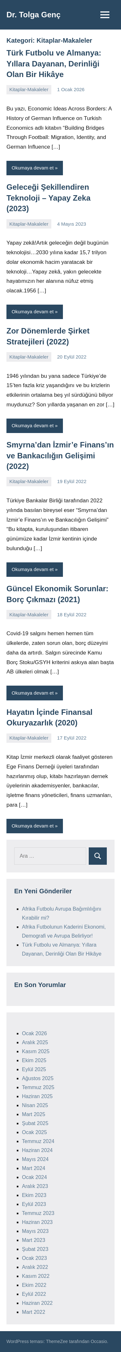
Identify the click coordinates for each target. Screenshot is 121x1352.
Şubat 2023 (35, 1249)
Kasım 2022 (35, 1276)
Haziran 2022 (37, 1303)
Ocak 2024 (34, 1177)
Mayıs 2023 (35, 1231)
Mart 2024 (33, 1168)
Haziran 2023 (37, 1222)
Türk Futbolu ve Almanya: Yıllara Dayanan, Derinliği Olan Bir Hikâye (53, 63)
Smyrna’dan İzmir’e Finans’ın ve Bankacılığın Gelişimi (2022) (60, 455)
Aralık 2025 (35, 1042)
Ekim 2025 (34, 1060)
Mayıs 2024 (35, 1159)
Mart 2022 (33, 1312)
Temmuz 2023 (38, 1213)
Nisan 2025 (35, 1105)
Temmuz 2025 (38, 1087)
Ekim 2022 (34, 1285)
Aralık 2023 (35, 1186)
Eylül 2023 (34, 1204)
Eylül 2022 (34, 1294)
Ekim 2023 (34, 1195)
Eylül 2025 (34, 1069)
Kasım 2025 (35, 1051)
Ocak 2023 (34, 1258)
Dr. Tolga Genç (33, 14)
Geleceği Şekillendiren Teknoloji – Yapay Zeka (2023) (48, 198)
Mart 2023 (33, 1240)
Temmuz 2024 (38, 1141)
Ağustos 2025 (38, 1078)
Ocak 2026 (34, 1033)
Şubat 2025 (35, 1123)
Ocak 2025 (34, 1132)
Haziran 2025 (37, 1096)
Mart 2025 (33, 1114)
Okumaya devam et (33, 167)
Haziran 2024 (37, 1150)
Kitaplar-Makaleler (28, 89)
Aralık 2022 (35, 1267)
